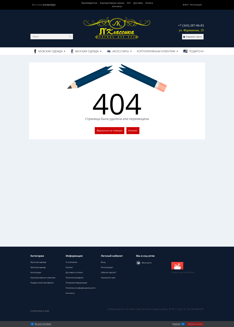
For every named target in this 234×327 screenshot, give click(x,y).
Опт (129, 2)
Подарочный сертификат (183, 268)
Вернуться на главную (109, 130)
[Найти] (70, 36)
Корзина (176, 324)
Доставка (138, 2)
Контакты (117, 6)
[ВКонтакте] (138, 263)
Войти (185, 4)
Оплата (149, 2)
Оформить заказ (195, 324)
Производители (89, 2)
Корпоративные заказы (112, 2)
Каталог (132, 130)
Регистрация (196, 4)
